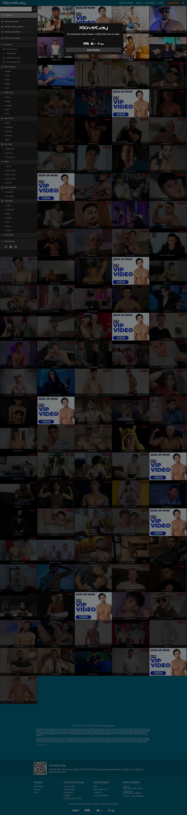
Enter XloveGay (93, 50)
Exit (93, 39)
